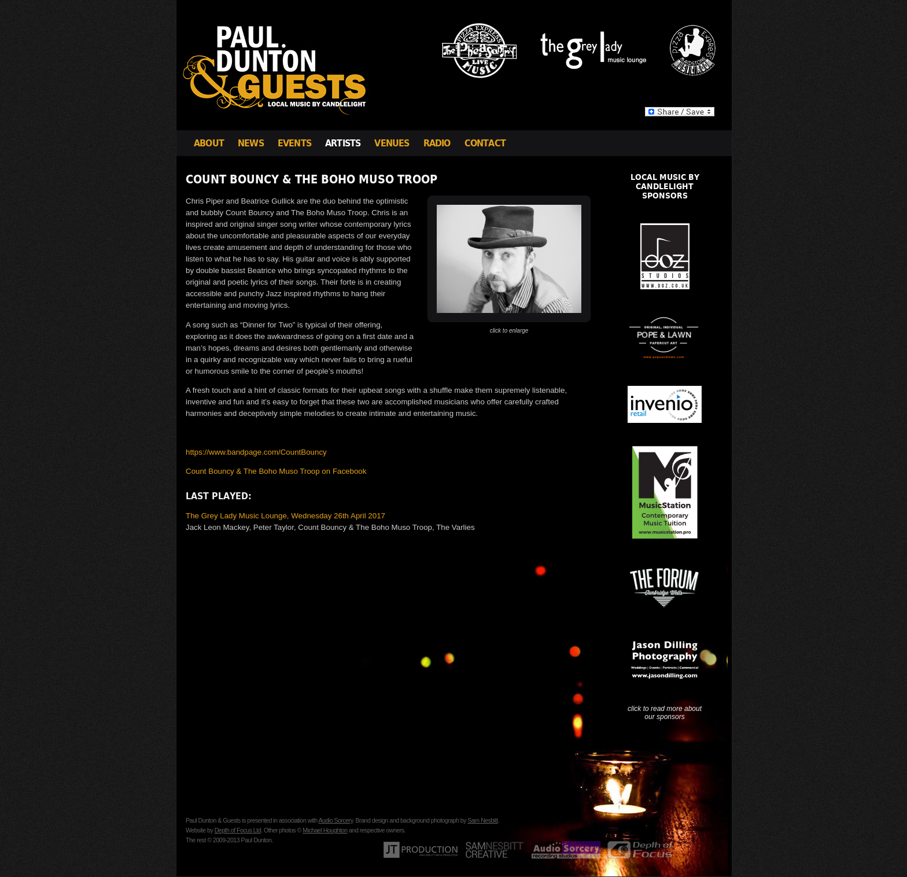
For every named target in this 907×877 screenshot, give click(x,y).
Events (294, 143)
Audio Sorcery (335, 820)
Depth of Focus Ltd (238, 830)
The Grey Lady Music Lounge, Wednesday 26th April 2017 (285, 515)
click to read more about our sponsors (665, 713)
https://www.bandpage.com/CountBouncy (256, 452)
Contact (485, 143)
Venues (391, 143)
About (209, 143)
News (251, 143)
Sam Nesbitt (482, 820)
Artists (342, 143)
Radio (437, 143)
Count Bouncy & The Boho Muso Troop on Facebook (276, 471)
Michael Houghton (325, 830)
